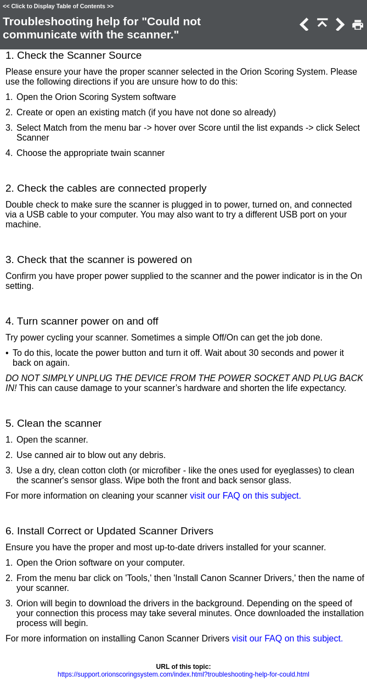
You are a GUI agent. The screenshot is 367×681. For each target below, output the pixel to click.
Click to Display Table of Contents (58, 6)
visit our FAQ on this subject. (245, 495)
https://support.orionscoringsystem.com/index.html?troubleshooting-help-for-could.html (183, 674)
